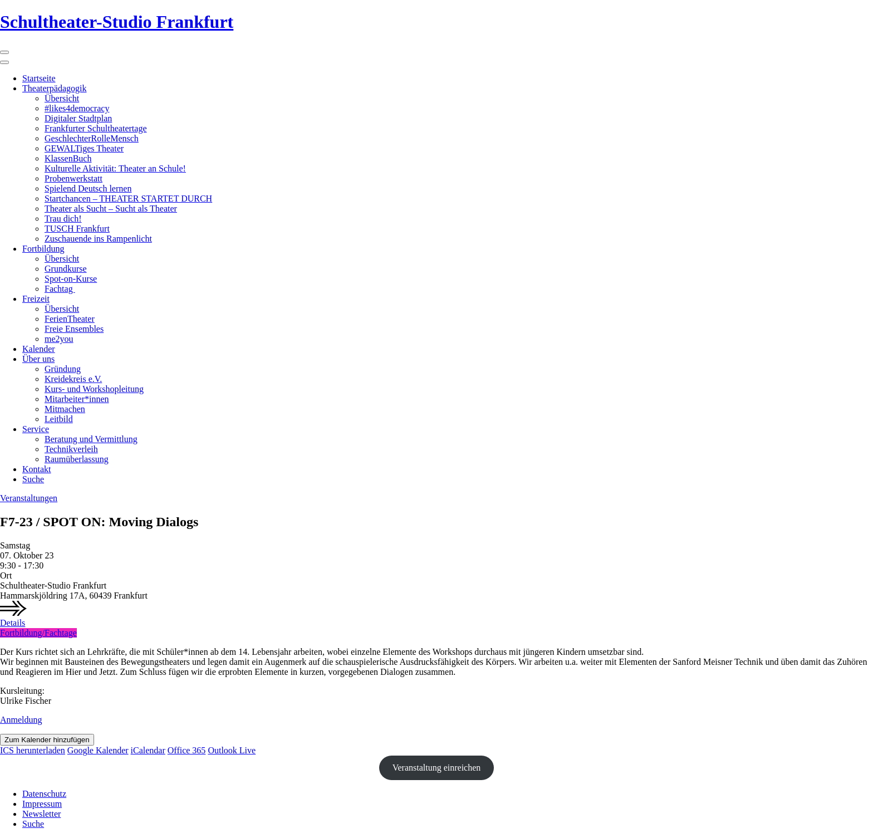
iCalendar (148, 750)
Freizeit (36, 298)
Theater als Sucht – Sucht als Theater (111, 208)
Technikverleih (71, 449)
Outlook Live (232, 750)
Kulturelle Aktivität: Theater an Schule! (115, 168)
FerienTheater (70, 319)
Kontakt (36, 469)
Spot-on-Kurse (71, 278)
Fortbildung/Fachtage (38, 633)
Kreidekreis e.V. (73, 379)
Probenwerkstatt (73, 178)
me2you (59, 339)
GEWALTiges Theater (84, 148)
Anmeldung (21, 719)
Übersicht (62, 98)
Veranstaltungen (28, 498)
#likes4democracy (77, 108)
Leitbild (59, 419)
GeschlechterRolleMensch (92, 138)
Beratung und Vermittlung (91, 439)
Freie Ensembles (74, 329)
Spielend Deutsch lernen (88, 188)
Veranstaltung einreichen (437, 767)
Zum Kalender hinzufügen (47, 740)
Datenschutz (44, 793)
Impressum (42, 803)
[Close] (4, 62)
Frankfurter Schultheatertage (95, 128)
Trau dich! (63, 218)
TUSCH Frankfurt (77, 228)
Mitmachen (65, 409)
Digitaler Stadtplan (78, 118)
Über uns (38, 359)
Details (12, 623)
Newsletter (41, 814)
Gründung (63, 369)
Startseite (39, 78)
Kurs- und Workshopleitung (94, 389)
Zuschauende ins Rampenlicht (98, 238)
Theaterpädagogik (54, 88)
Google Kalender (98, 750)
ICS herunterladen (32, 750)
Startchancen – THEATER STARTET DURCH (128, 198)
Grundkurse (66, 268)
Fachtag (60, 288)
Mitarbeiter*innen (77, 399)
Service (35, 429)
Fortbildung (43, 248)
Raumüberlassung (77, 459)
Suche (33, 479)
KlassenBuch (68, 158)
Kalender (38, 349)
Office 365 (187, 750)
